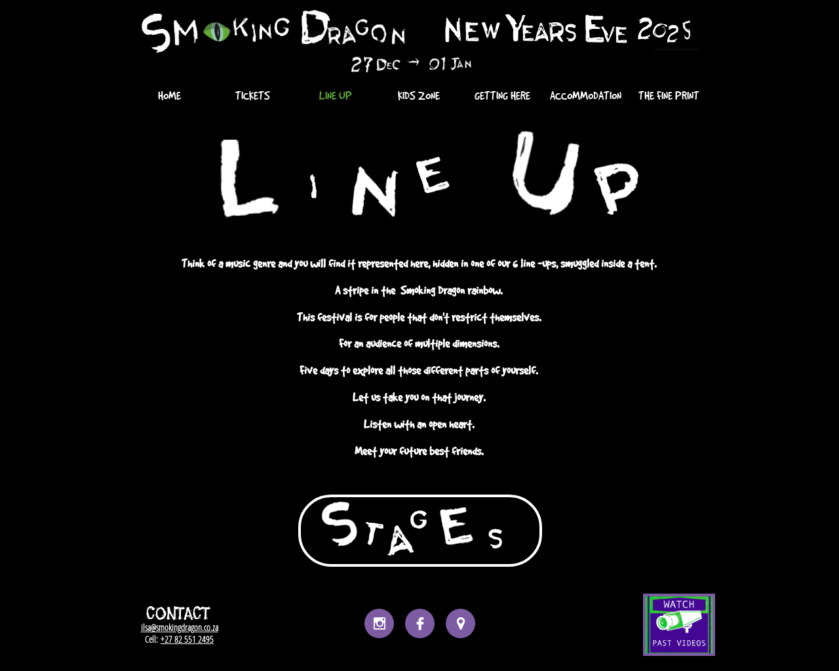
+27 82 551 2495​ (187, 639)
